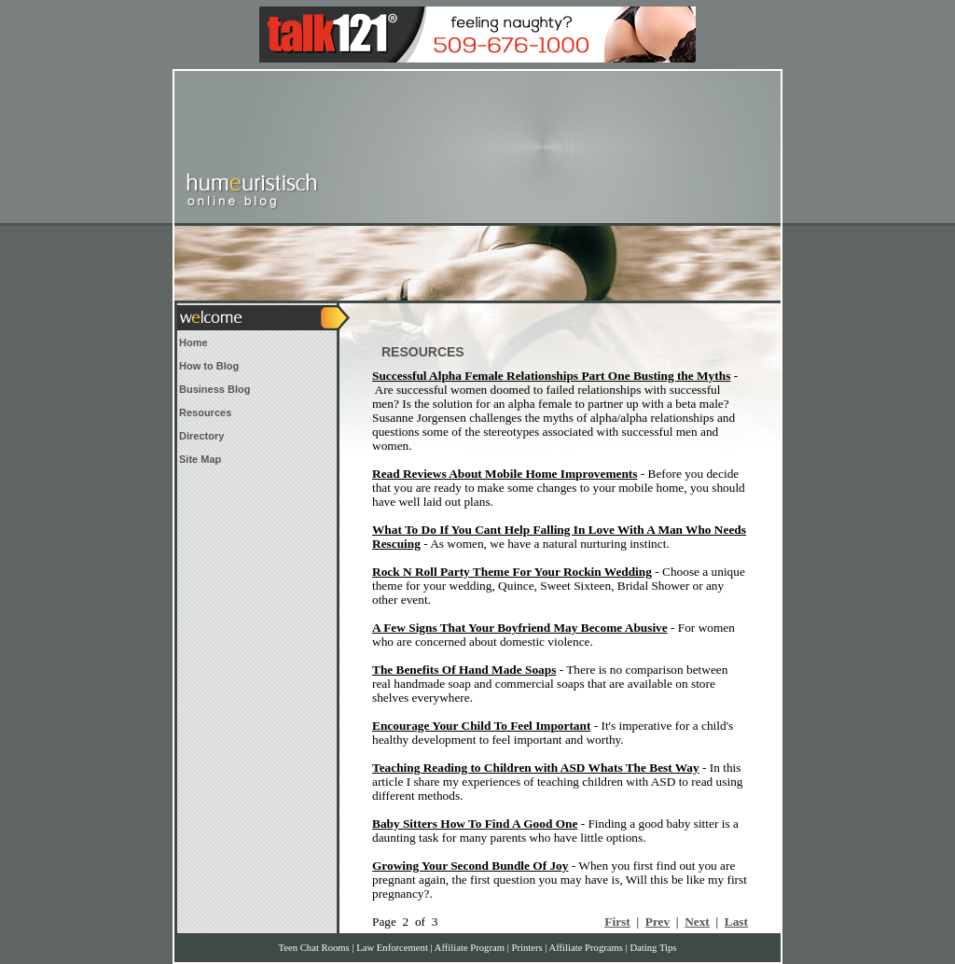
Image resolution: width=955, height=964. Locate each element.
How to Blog (209, 365)
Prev (657, 922)
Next (697, 922)
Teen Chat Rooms (314, 948)
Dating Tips (653, 948)
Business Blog (214, 389)
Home (193, 342)
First (617, 922)
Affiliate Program (470, 948)
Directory (201, 435)
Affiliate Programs (586, 948)
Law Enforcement (392, 948)
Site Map (200, 459)
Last (736, 922)
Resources (205, 412)
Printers (526, 948)
